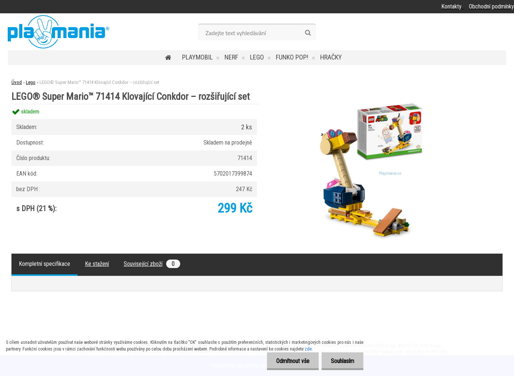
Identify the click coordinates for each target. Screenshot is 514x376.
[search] (307, 33)
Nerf (231, 57)
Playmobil (197, 57)
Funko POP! (292, 57)
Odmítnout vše (292, 361)
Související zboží (152, 263)
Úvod (16, 82)
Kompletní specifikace (44, 263)
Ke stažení (97, 263)
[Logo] (58, 31)
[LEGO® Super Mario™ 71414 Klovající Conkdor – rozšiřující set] (388, 104)
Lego (257, 57)
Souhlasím (342, 361)
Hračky (331, 57)
